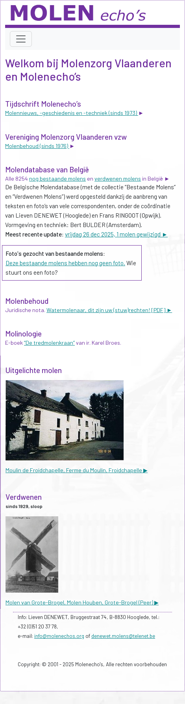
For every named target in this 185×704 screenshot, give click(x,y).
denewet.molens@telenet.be (123, 636)
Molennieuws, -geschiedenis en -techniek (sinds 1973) (71, 112)
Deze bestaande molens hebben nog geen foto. (65, 262)
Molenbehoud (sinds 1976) (37, 145)
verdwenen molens (117, 178)
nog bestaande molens (57, 178)
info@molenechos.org (59, 636)
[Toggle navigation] (21, 39)
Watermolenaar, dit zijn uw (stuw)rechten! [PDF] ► (109, 310)
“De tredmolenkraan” (49, 342)
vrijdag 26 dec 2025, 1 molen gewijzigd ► (116, 234)
